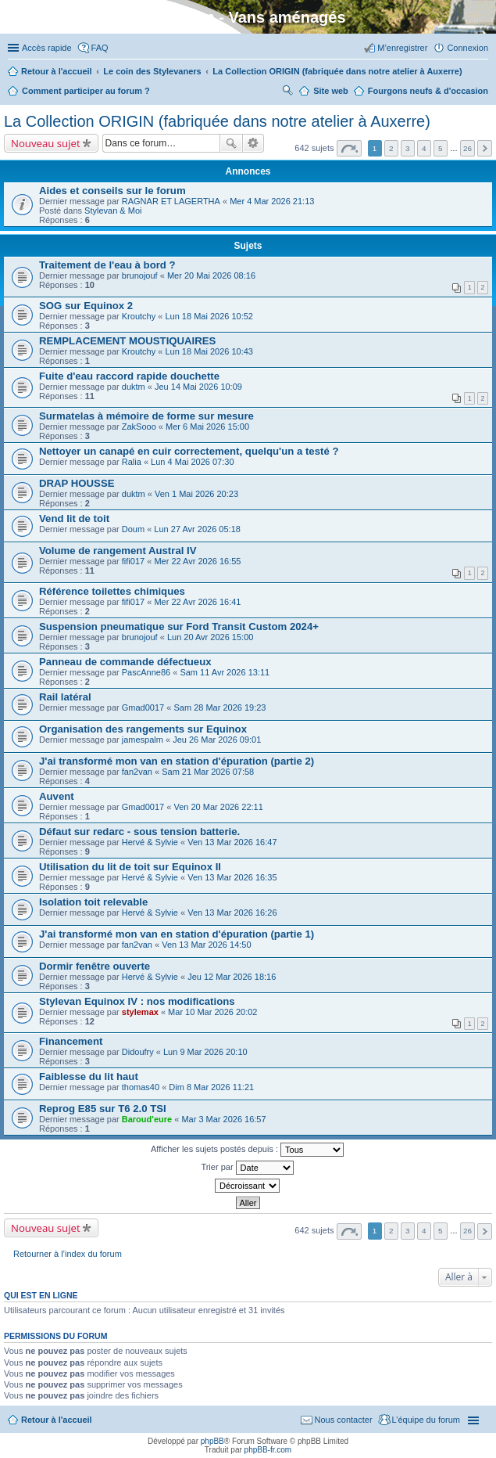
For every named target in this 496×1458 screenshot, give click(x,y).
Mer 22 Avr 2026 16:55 (197, 561)
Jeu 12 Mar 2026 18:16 (231, 976)
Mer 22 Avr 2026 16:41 (197, 602)
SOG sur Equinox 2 (86, 305)
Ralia (131, 461)
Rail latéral (65, 697)
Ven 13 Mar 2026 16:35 (232, 877)
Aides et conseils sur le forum (112, 190)
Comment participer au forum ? (86, 90)
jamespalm (142, 739)
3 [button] (407, 148)
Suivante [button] (484, 148)
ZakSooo (139, 426)
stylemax (140, 1012)
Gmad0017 (143, 707)
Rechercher (231, 143)
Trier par (247, 1168)
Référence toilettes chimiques (112, 591)
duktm (133, 386)
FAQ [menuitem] (100, 47)
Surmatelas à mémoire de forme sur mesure (146, 416)
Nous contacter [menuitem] (344, 1419)
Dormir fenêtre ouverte (94, 966)
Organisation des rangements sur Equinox (143, 729)
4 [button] (424, 148)
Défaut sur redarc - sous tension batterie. (139, 831)
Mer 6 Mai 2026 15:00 (207, 426)
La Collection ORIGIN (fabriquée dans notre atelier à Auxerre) (217, 121)
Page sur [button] (349, 148)
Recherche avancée (253, 143)
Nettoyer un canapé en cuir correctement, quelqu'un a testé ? (188, 451)
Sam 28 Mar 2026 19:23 (219, 707)
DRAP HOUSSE (77, 483)
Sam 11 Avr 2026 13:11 (224, 672)
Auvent (56, 796)
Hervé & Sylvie (150, 842)
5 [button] (440, 148)
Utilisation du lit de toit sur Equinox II (130, 867)
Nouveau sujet (45, 143)
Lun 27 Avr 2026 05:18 (197, 529)
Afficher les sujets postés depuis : (247, 1150)
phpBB (212, 1441)
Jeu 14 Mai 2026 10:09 (198, 386)
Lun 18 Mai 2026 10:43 (209, 351)
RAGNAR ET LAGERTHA (171, 201)
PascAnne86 (146, 672)
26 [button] (467, 148)
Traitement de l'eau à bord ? (107, 265)
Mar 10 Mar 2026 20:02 (212, 1012)
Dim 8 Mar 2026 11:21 (211, 1087)
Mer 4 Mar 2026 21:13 (272, 201)
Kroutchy (138, 316)
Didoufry (138, 1052)
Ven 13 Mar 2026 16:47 (232, 842)
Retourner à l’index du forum (67, 1253)
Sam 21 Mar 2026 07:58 (208, 771)
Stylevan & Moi (112, 210)
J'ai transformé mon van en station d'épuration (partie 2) (176, 761)
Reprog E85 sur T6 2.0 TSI (102, 1108)
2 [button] (391, 148)
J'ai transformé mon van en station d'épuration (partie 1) (176, 934)
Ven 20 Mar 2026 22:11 (217, 807)
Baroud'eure (147, 1119)
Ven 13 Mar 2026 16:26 (232, 912)
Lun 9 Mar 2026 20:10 (205, 1052)
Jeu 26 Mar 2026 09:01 (217, 739)
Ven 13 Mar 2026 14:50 (206, 944)
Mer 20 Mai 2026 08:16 (211, 275)
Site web (330, 90)
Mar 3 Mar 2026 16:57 (223, 1119)
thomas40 (140, 1087)
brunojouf (140, 275)
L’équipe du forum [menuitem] (426, 1419)
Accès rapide (47, 47)
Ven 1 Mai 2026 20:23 (196, 494)
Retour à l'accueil (56, 1419)
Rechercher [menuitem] (287, 92)
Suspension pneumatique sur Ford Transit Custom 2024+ (179, 626)
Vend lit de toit (74, 518)
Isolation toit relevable (93, 902)
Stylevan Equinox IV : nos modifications (137, 1001)
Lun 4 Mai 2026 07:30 (192, 461)
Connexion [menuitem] (467, 47)
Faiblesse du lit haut (88, 1076)
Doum (133, 529)
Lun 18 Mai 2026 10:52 (209, 316)
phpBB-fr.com (268, 1449)
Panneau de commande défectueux (125, 662)
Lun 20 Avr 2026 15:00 (210, 637)
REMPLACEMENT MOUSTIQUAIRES (127, 341)
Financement (70, 1041)
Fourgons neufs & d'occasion (428, 90)
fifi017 (133, 561)
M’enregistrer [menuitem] (402, 47)
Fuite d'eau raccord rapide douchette (129, 376)
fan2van (137, 771)
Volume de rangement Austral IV (118, 550)
